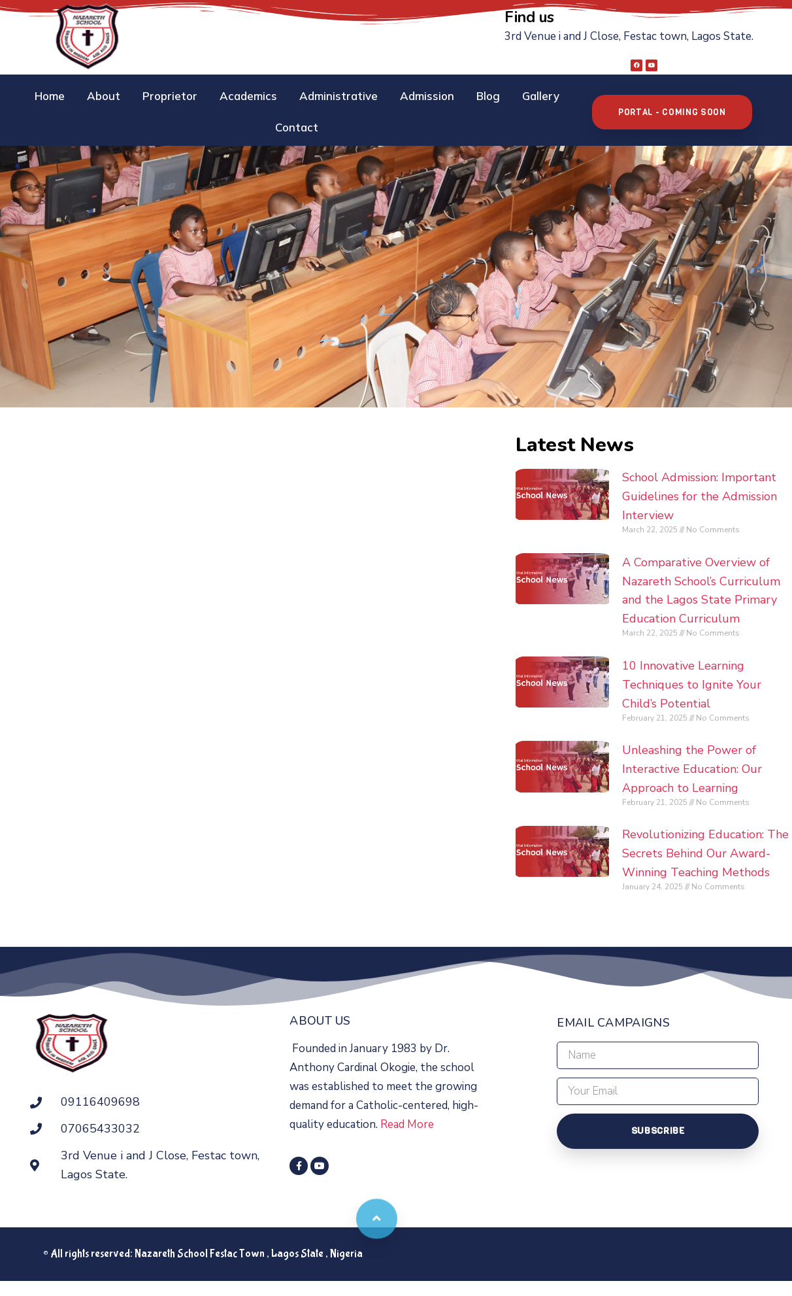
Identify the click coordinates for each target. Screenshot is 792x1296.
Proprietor (149, 94)
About (82, 94)
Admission (406, 94)
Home (29, 94)
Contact (582, 94)
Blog (467, 94)
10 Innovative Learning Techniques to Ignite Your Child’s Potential (717, 673)
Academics (227, 94)
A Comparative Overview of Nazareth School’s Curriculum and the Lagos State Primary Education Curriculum (718, 570)
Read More (446, 1120)
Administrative (317, 94)
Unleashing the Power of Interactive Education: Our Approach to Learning (718, 758)
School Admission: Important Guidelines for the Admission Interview (715, 467)
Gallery (519, 94)
